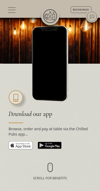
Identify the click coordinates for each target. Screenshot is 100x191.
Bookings (81, 9)
